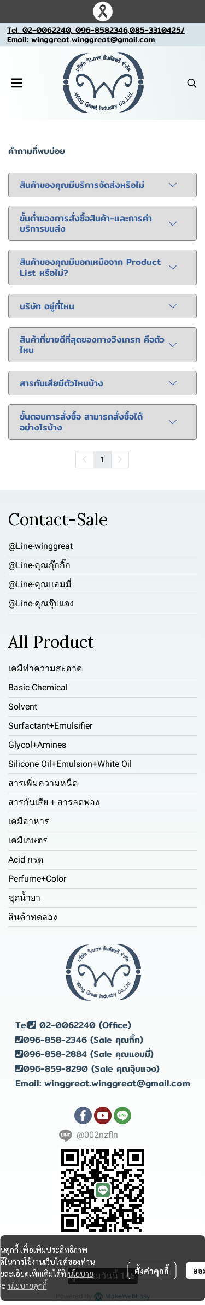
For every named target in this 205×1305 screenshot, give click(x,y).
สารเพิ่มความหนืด (43, 783)
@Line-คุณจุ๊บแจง (41, 603)
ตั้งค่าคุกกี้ (151, 1271)
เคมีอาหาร (28, 821)
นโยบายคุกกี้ (27, 1285)
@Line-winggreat (40, 546)
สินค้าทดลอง (32, 917)
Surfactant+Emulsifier (50, 726)
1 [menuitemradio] (102, 459)
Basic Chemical (38, 687)
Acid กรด (25, 859)
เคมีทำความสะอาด (45, 668)
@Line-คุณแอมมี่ (40, 584)
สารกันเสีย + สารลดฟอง (53, 802)
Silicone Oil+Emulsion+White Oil (70, 764)
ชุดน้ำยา (24, 898)
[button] (192, 83)
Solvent (22, 706)
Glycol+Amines (37, 745)
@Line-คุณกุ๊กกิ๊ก (39, 565)
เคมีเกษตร (28, 840)
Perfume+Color (37, 878)
